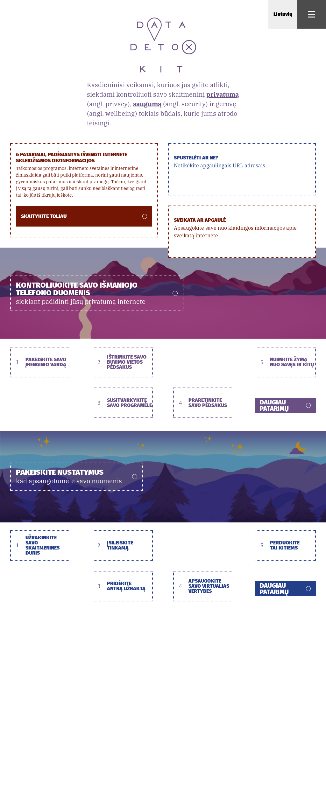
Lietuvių (282, 14)
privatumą (222, 94)
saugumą (147, 104)
